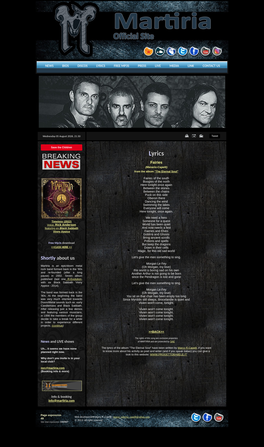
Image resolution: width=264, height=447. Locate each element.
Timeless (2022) (62, 221)
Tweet (214, 136)
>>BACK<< (156, 331)
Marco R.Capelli (187, 347)
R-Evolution (73, 279)
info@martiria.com (61, 401)
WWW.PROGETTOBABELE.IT (168, 354)
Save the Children (61, 147)
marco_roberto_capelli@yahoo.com (131, 416)
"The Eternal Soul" (166, 171)
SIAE (172, 341)
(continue (57, 325)
